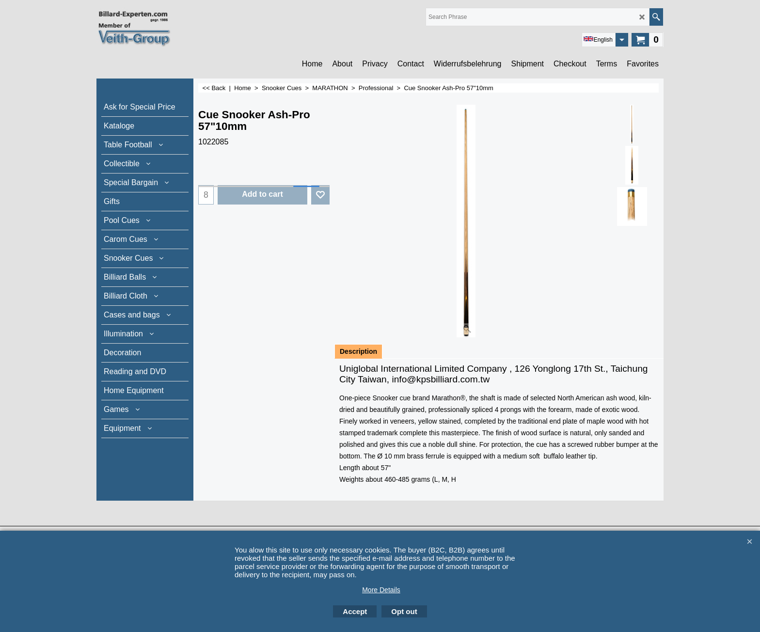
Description (358, 351)
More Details (381, 590)
